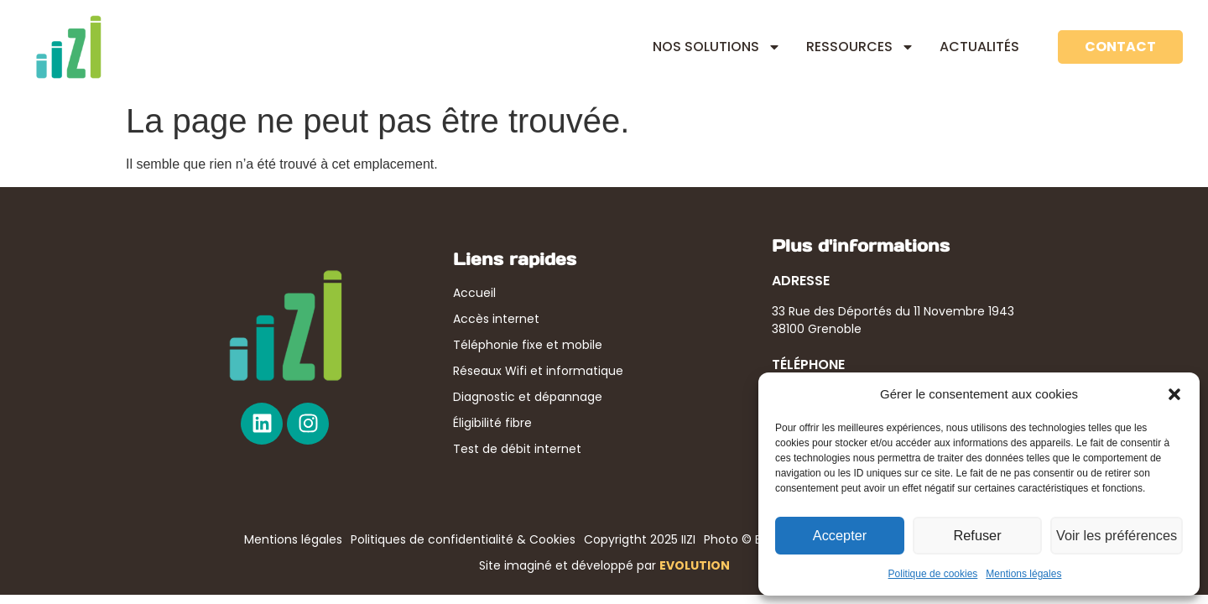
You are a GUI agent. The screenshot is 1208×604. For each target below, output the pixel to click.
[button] (1174, 394)
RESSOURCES (860, 47)
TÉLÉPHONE (808, 364)
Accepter (840, 535)
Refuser (979, 535)
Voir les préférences (1118, 535)
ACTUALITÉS (979, 46)
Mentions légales (1023, 574)
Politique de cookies (933, 574)
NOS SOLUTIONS (717, 47)
